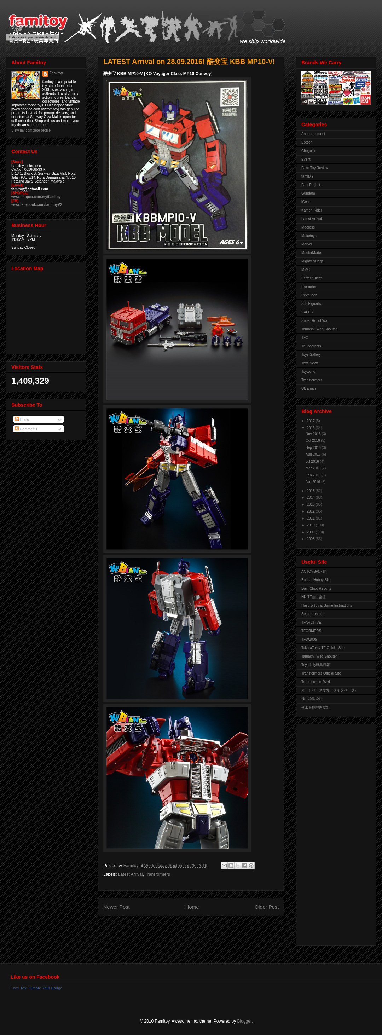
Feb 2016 (314, 475)
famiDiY (307, 176)
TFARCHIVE (311, 622)
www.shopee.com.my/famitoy (36, 197)
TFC (304, 338)
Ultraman (308, 389)
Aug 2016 (314, 454)
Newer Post (116, 907)
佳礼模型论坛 (312, 699)
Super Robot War (315, 321)
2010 (311, 525)
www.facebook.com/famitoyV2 (36, 205)
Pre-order (308, 287)
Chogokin (308, 151)
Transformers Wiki (315, 682)
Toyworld (308, 372)
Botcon (306, 142)
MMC (305, 270)
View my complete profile (31, 130)
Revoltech (309, 295)
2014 (311, 497)
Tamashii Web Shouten (319, 329)
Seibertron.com (313, 614)
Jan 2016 (313, 482)
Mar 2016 (314, 468)
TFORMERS (311, 631)
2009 (311, 532)
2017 (311, 421)
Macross (308, 227)
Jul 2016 (313, 461)
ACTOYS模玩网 (313, 571)
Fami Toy (18, 988)
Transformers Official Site (321, 673)
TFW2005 (309, 639)
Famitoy (56, 73)
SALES (307, 312)
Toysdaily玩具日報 (315, 665)
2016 (311, 428)
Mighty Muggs (312, 261)
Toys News (309, 363)
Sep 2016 (314, 448)
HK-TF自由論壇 (313, 597)
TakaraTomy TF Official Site (323, 648)
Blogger (244, 1021)
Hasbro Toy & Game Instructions (326, 605)
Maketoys (309, 236)
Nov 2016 (314, 434)
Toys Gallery (311, 355)
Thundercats (311, 346)
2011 (311, 518)
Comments (26, 429)
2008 (311, 539)
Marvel (306, 244)
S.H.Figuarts (311, 304)
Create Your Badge (45, 988)
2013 (311, 505)
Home (192, 907)
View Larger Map (46, 312)
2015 (311, 491)
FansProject (310, 185)
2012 (311, 511)
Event (306, 159)
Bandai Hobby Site (316, 580)
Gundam (308, 193)
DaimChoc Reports (316, 588)
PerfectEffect (311, 278)
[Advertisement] (329, 833)
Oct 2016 (313, 441)
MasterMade (311, 253)
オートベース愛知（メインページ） (329, 690)
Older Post (267, 907)
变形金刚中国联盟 (315, 707)
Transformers (157, 874)
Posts (22, 420)
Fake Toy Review (314, 168)
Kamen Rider (311, 210)
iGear (305, 202)
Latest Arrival (130, 874)
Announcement (313, 134)
